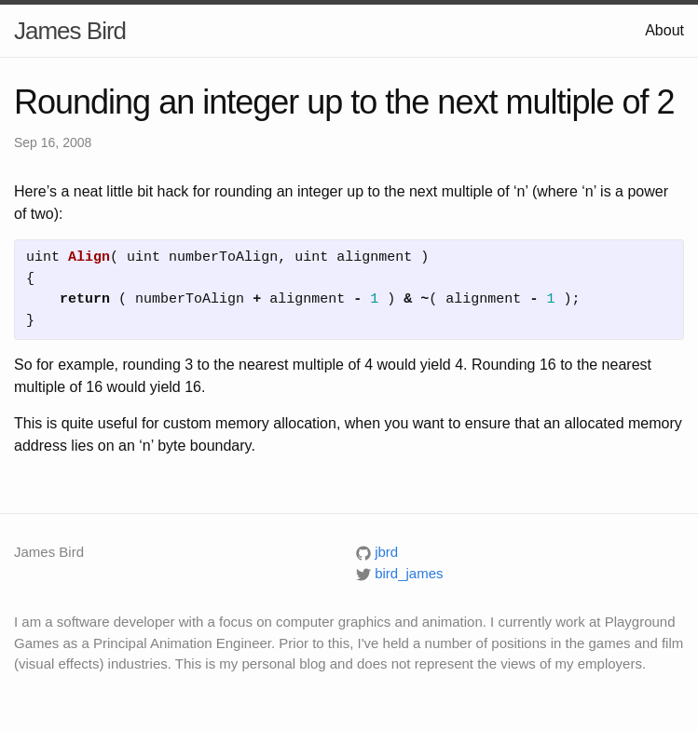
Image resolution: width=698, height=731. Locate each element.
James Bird (70, 31)
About (664, 30)
